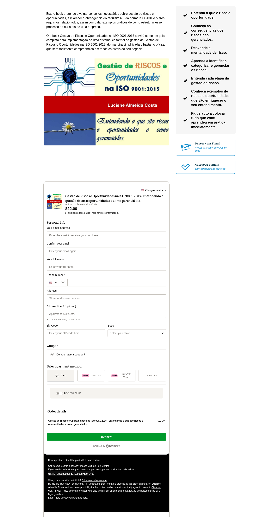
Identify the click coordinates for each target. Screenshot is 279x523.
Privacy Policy (61, 490)
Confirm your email (58, 243)
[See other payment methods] (152, 375)
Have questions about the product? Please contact (74, 460)
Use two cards (72, 393)
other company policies (85, 490)
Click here (91, 213)
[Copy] (71, 473)
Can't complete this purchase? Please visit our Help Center (78, 466)
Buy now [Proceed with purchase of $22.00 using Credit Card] (106, 436)
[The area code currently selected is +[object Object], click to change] (57, 282)
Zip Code (52, 325)
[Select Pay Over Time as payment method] (121, 375)
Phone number (56, 275)
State (111, 325)
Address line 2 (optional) (61, 306)
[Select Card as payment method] (60, 375)
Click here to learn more (94, 480)
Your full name (55, 259)
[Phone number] (116, 282)
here (85, 497)
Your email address (58, 227)
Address (52, 290)
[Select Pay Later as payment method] (91, 375)
